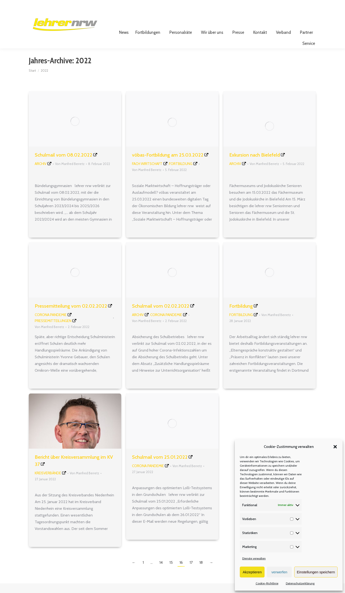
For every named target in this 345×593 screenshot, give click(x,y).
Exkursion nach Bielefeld (254, 164)
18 (201, 572)
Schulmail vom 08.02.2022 (63, 164)
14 (161, 572)
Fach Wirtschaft (147, 173)
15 (171, 572)
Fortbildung (180, 173)
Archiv (40, 173)
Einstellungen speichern (316, 572)
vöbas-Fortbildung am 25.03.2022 (167, 164)
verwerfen (279, 572)
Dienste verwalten (254, 558)
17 (191, 572)
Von (70, 173)
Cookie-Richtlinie (267, 583)
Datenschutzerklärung (300, 583)
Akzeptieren (252, 572)
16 (181, 572)
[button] (335, 446)
